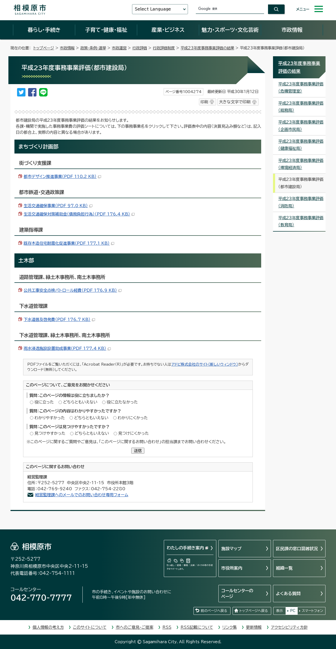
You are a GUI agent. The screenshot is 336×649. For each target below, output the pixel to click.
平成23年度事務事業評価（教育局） (300, 221)
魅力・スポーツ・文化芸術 (230, 29)
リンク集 (229, 627)
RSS (166, 627)
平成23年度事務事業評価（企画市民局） (300, 125)
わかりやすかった (49, 418)
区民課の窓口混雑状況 (297, 548)
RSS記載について (197, 627)
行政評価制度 (164, 48)
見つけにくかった (133, 433)
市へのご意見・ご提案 (134, 627)
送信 (138, 451)
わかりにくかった (133, 418)
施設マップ (231, 548)
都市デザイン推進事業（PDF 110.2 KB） (62, 176)
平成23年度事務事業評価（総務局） (300, 106)
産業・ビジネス (168, 29)
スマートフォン (312, 610)
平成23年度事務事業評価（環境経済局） (300, 164)
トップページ (43, 48)
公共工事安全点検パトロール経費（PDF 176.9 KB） (73, 290)
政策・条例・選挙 (93, 48)
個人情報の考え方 (48, 627)
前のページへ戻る (214, 610)
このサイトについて (90, 627)
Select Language (153, 9)
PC (292, 610)
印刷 (204, 102)
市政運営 (119, 48)
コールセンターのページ (237, 594)
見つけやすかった (49, 433)
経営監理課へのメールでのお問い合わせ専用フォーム (81, 495)
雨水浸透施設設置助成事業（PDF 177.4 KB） (67, 348)
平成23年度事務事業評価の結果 (207, 48)
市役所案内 (231, 568)
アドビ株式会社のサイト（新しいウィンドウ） (204, 364)
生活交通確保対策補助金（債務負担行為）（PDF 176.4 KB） (79, 214)
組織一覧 (284, 568)
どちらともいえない (80, 402)
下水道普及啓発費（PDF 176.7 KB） (59, 319)
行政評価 (139, 48)
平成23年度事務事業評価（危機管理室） (300, 87)
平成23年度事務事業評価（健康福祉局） (300, 144)
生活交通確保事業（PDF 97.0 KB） (58, 206)
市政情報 (291, 29)
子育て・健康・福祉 (106, 29)
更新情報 (254, 627)
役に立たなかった (122, 402)
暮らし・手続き (44, 29)
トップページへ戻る (253, 610)
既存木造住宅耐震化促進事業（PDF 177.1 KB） (69, 243)
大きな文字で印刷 (234, 102)
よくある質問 (288, 593)
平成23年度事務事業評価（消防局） (300, 202)
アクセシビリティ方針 (289, 627)
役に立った (44, 402)
